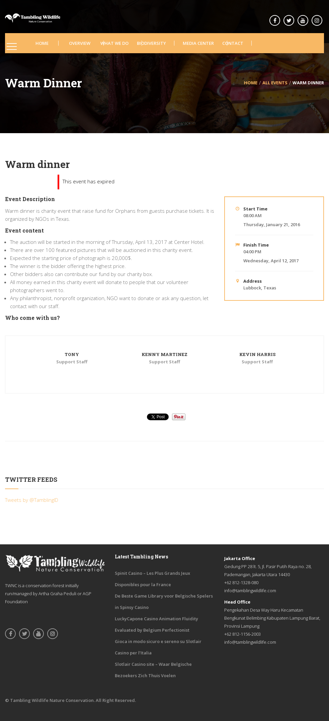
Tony (72, 354)
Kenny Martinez (164, 354)
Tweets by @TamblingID (31, 500)
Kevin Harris (257, 354)
